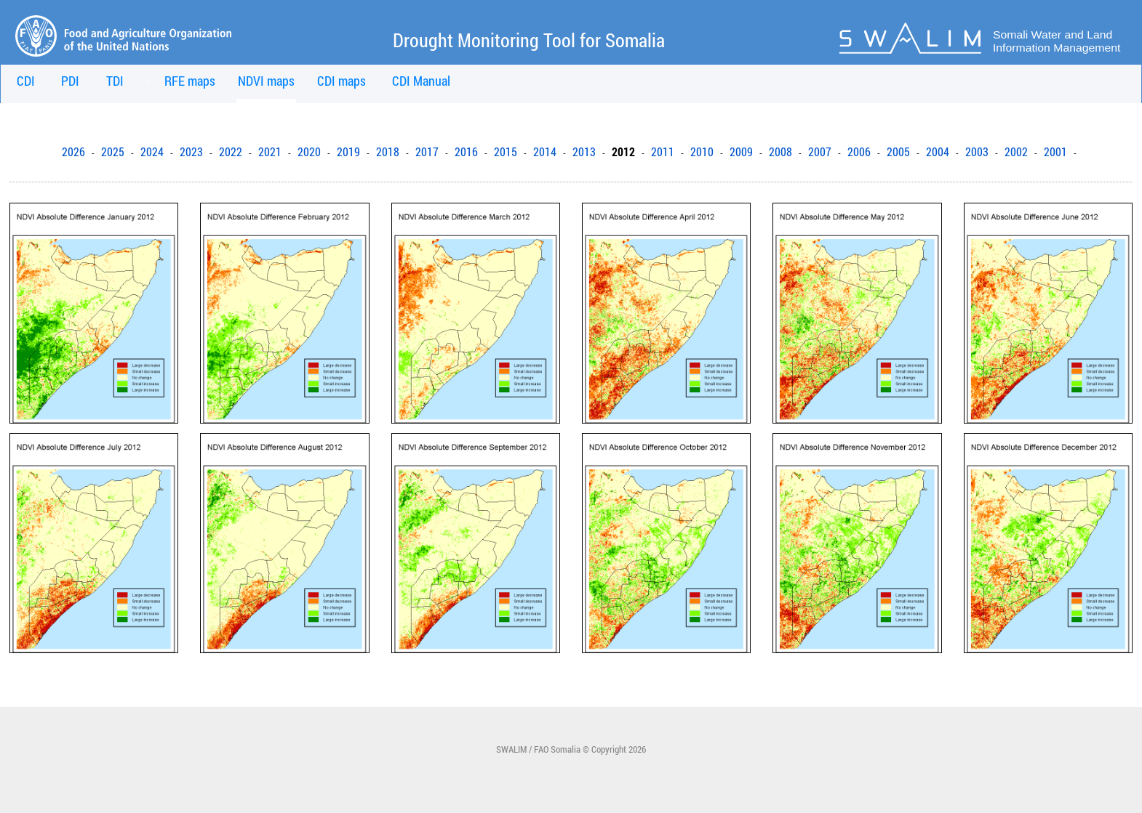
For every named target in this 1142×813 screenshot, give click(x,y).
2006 (859, 152)
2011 (662, 152)
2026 (73, 152)
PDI (70, 80)
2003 (977, 152)
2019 (348, 152)
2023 (191, 152)
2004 (937, 152)
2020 (309, 152)
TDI (115, 80)
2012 (623, 152)
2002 (1016, 152)
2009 (741, 152)
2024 (152, 152)
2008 (780, 152)
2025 (112, 152)
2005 (898, 152)
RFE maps (189, 80)
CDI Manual (421, 80)
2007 (819, 152)
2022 (230, 152)
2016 (466, 152)
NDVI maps (266, 80)
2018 (387, 152)
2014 (544, 152)
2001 (1055, 152)
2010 (702, 152)
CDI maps (341, 80)
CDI (26, 80)
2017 (427, 152)
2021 (269, 152)
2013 (584, 152)
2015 (505, 152)
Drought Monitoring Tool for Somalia (529, 40)
